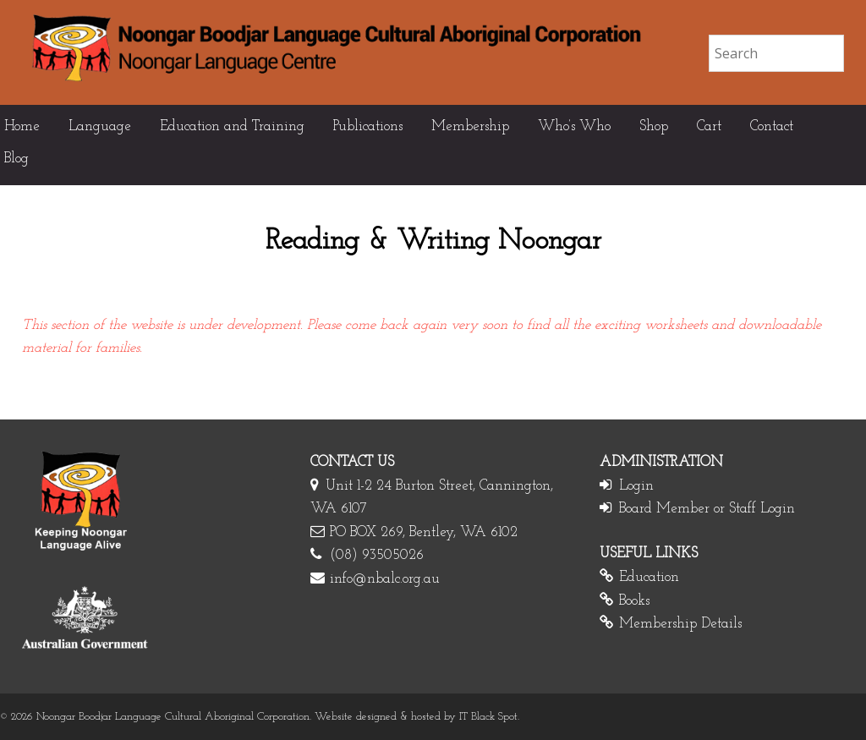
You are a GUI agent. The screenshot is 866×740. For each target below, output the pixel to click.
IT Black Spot (488, 716)
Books (634, 601)
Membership (470, 126)
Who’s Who (574, 126)
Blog (16, 158)
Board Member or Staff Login (707, 509)
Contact (771, 126)
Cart (709, 126)
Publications (368, 126)
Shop (653, 126)
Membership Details (680, 624)
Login (636, 486)
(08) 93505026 (377, 555)
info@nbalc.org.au (385, 579)
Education (649, 577)
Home (22, 126)
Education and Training (232, 126)
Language (100, 126)
